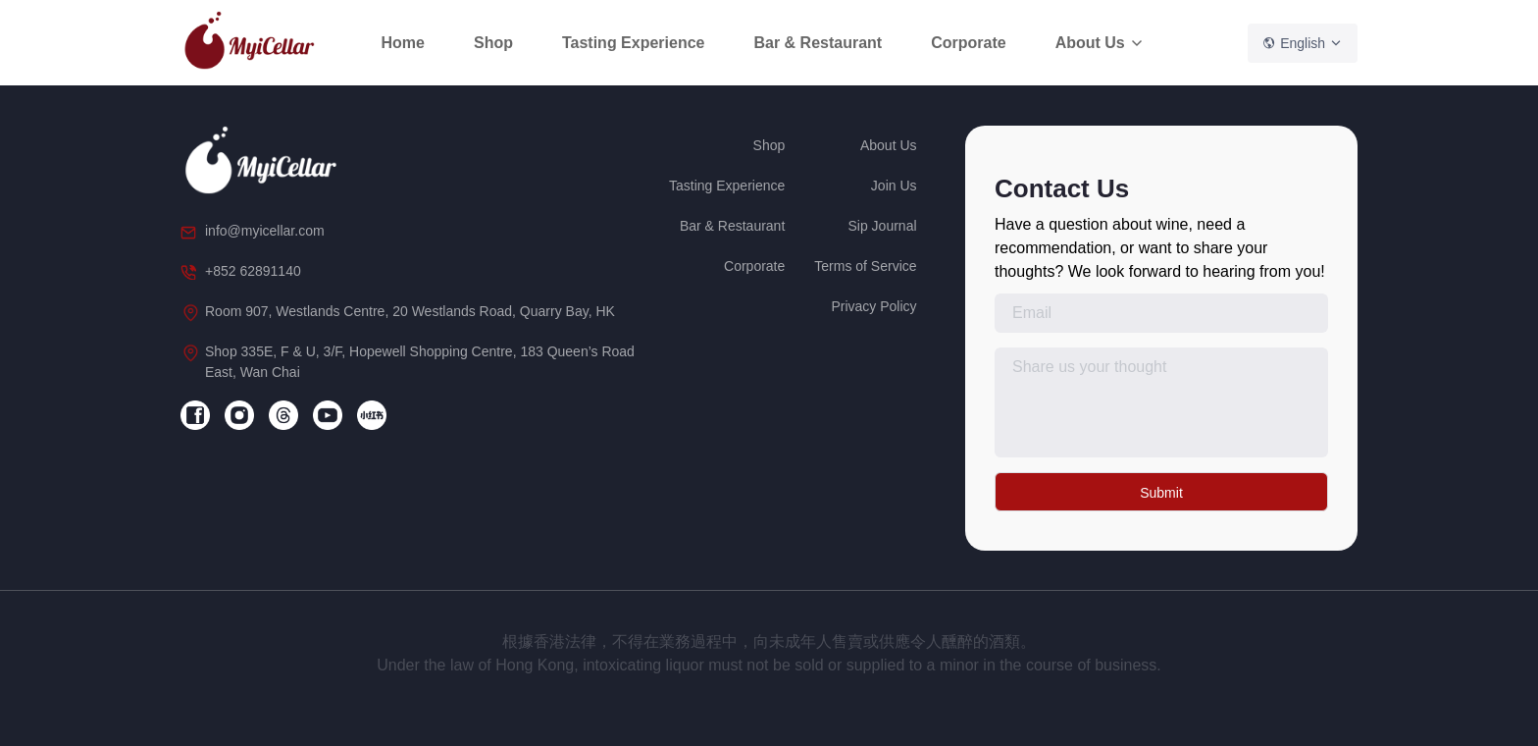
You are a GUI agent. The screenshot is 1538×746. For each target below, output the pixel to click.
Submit (1161, 493)
